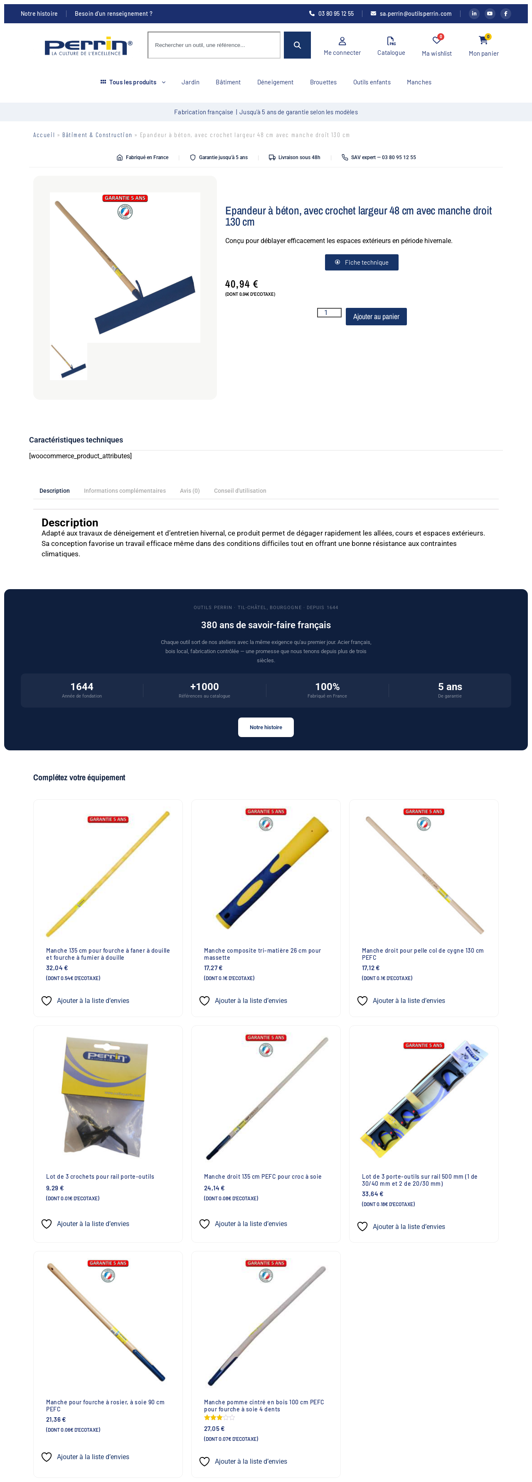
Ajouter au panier (376, 316)
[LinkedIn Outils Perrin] (474, 13)
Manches (420, 82)
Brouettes (323, 82)
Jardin (190, 82)
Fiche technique (362, 262)
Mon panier (484, 46)
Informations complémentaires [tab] (125, 490)
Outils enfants (372, 82)
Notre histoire (39, 14)
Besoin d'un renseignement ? (114, 14)
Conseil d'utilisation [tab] (240, 490)
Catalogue (391, 46)
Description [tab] (54, 490)
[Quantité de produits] (329, 312)
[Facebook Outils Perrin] (505, 13)
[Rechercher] (297, 45)
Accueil (44, 134)
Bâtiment (228, 82)
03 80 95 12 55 (330, 14)
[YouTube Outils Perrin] (490, 13)
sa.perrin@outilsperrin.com (410, 14)
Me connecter (342, 46)
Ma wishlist (437, 46)
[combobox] (214, 45)
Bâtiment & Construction (97, 134)
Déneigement (275, 82)
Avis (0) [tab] (190, 490)
